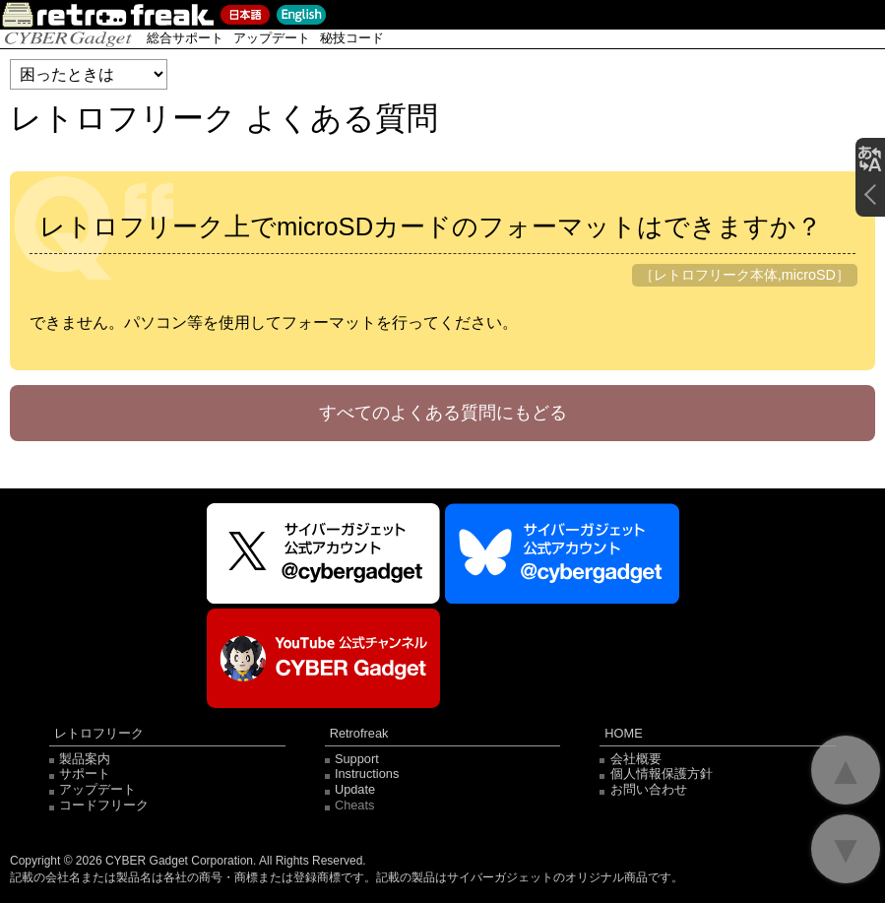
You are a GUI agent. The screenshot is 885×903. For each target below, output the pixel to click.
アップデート (271, 38)
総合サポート (185, 38)
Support (357, 758)
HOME (623, 734)
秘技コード (352, 38)
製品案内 (84, 758)
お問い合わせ (648, 789)
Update (355, 789)
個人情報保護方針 (661, 773)
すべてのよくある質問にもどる (443, 412)
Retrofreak (359, 734)
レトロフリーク (99, 734)
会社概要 (636, 758)
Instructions (367, 773)
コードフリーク (104, 805)
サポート (84, 773)
